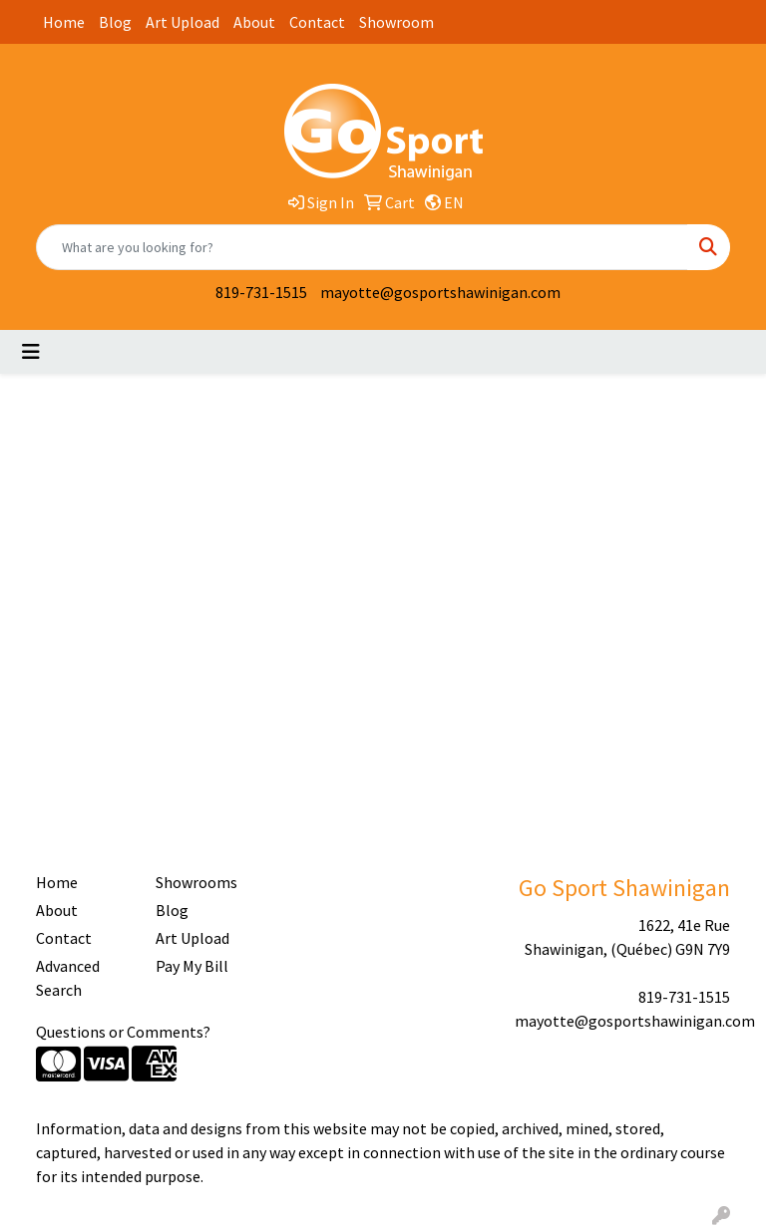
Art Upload (182, 22)
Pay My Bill (192, 966)
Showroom (396, 22)
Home (64, 22)
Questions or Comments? (123, 1032)
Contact (317, 22)
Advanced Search (68, 978)
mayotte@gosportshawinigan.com (440, 292)
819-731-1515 (261, 292)
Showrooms (196, 882)
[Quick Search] (362, 247)
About (254, 22)
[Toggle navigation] (31, 352)
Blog (115, 22)
